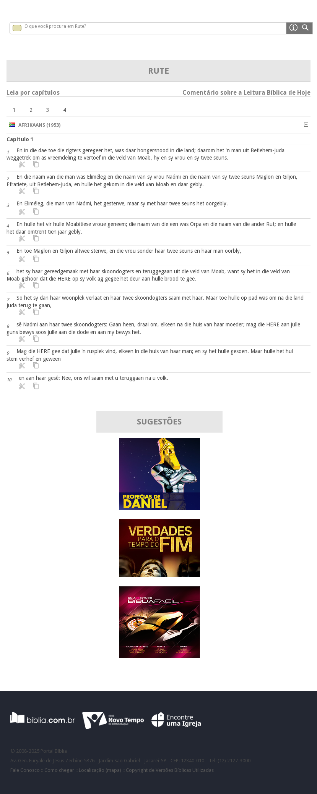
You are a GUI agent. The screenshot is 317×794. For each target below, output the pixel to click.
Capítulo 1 (20, 139)
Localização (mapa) (100, 770)
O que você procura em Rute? (55, 26)
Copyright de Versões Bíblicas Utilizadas (170, 770)
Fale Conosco (25, 770)
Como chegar (59, 770)
